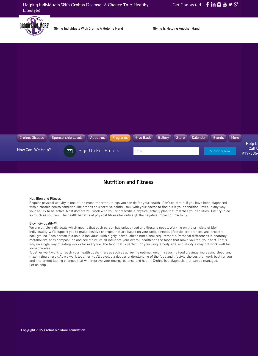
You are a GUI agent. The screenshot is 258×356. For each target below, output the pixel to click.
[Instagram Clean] (219, 4)
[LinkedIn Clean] (213, 4)
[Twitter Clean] (230, 4)
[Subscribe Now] (220, 151)
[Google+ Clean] (236, 4)
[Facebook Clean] (207, 4)
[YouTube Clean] (224, 4)
